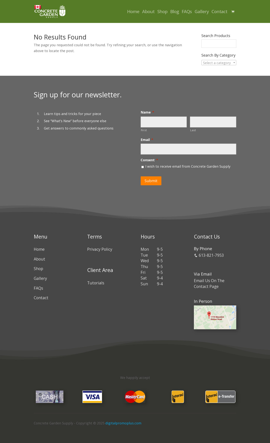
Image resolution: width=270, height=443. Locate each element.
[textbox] (219, 62)
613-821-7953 (209, 255)
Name (147, 112)
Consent (149, 160)
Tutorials (95, 282)
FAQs (187, 12)
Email (147, 140)
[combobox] (218, 62)
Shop (162, 12)
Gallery (202, 12)
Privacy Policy (99, 249)
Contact (219, 12)
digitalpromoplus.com (123, 423)
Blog (174, 12)
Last (193, 130)
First (144, 130)
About (148, 12)
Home (133, 12)
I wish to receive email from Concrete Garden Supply (187, 166)
